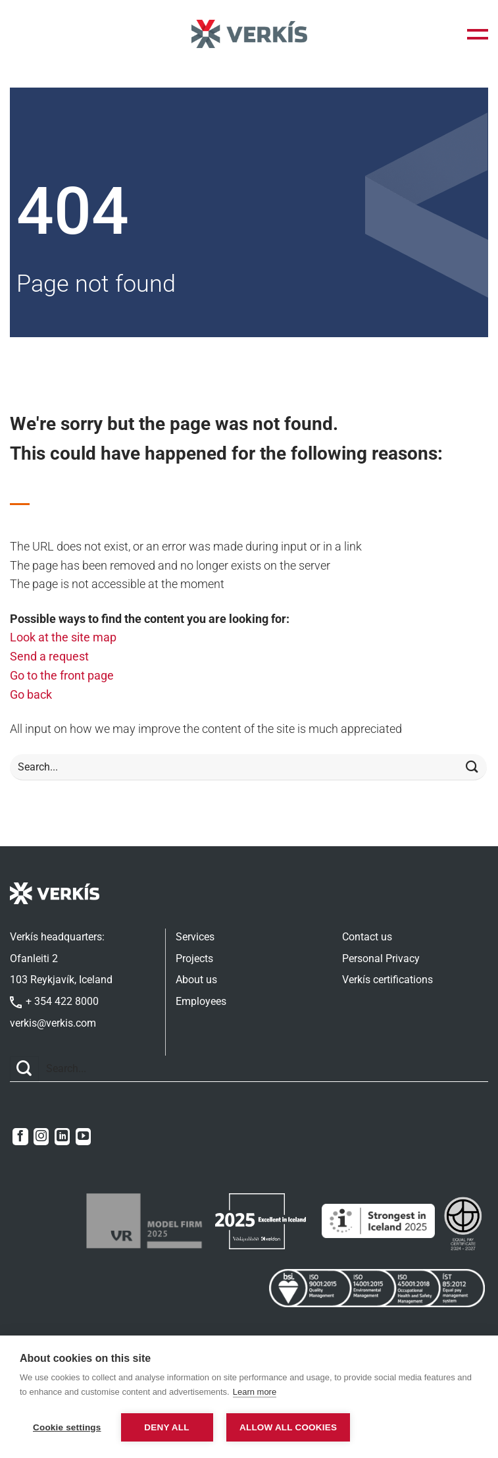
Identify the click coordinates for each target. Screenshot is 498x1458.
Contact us (367, 937)
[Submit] (472, 767)
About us (196, 979)
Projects (194, 958)
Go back (31, 694)
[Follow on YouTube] (83, 1136)
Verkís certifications (387, 979)
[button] (477, 34)
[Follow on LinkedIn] (62, 1136)
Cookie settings (67, 1427)
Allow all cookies (290, 1427)
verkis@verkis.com (53, 1023)
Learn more (254, 1392)
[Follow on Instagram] (41, 1136)
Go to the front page (62, 675)
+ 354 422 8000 (54, 1001)
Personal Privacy (381, 958)
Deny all (166, 1427)
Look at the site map (63, 637)
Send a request (49, 656)
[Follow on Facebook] (20, 1136)
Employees (201, 1001)
